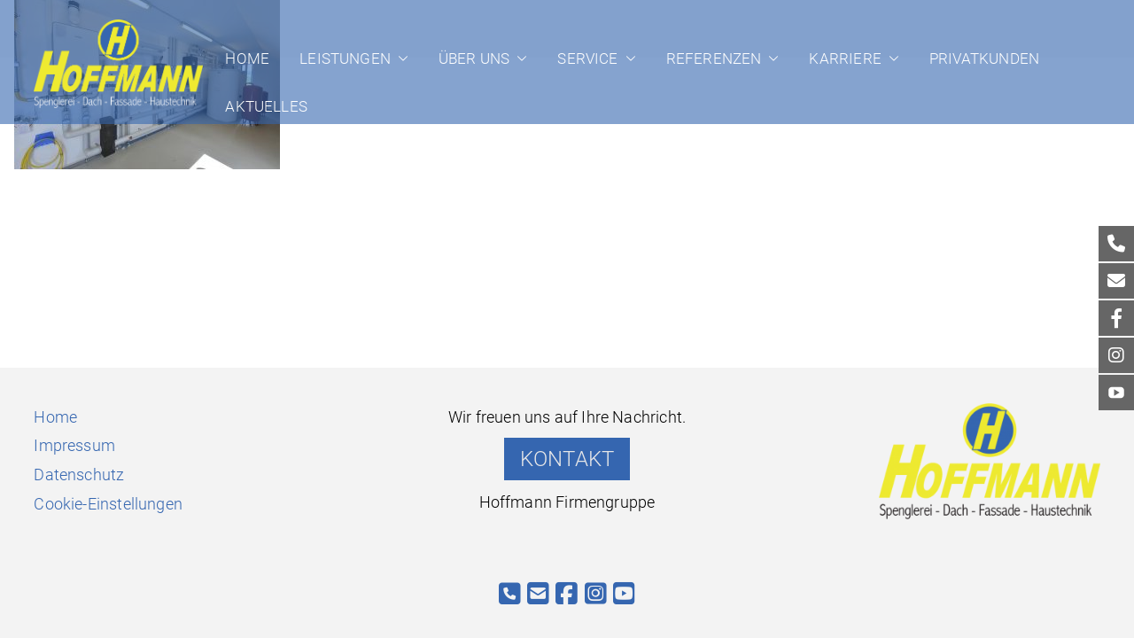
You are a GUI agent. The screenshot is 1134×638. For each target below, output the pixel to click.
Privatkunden (984, 58)
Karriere (853, 58)
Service (596, 58)
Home (247, 58)
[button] (399, 58)
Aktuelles (266, 106)
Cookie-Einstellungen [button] (108, 503)
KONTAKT (567, 459)
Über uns (483, 58)
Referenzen (723, 58)
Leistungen (353, 58)
